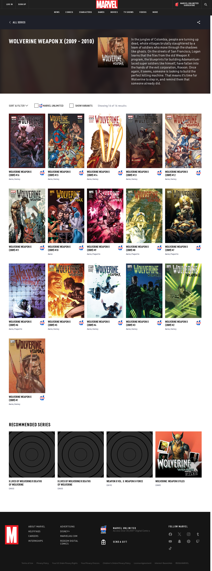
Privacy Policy (43, 563)
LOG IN (9, 4)
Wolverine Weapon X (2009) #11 (20, 257)
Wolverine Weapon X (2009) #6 (20, 332)
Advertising (67, 526)
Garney (17, 188)
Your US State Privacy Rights (65, 563)
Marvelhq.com (68, 536)
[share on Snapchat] (179, 542)
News (57, 12)
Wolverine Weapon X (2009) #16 (20, 182)
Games (101, 12)
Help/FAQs (34, 531)
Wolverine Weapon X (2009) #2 (176, 332)
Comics (69, 12)
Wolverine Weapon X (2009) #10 (59, 257)
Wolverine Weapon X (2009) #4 (98, 332)
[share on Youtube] (170, 542)
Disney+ (65, 531)
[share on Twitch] (197, 542)
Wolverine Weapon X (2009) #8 (137, 257)
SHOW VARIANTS (83, 114)
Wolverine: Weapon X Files (169, 490)
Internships (35, 541)
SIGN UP (22, 4)
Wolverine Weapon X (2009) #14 (98, 182)
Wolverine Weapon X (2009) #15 (59, 182)
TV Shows (129, 12)
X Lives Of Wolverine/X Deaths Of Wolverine (25, 491)
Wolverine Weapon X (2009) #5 (59, 332)
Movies (114, 12)
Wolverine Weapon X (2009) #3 (137, 332)
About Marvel (36, 526)
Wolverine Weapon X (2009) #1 (20, 407)
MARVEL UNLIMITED (53, 114)
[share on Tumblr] (197, 535)
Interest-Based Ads (163, 563)
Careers (33, 536)
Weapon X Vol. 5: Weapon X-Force (125, 490)
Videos (142, 12)
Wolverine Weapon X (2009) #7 (176, 257)
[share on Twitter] (179, 535)
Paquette (96, 263)
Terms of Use (27, 563)
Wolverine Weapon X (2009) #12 (176, 182)
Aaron (11, 188)
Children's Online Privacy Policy (117, 563)
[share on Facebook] (170, 535)
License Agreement (142, 563)
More (155, 12)
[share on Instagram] (188, 535)
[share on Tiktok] (170, 549)
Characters (85, 12)
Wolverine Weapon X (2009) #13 (137, 182)
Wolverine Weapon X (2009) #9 (98, 257)
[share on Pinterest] (188, 542)
